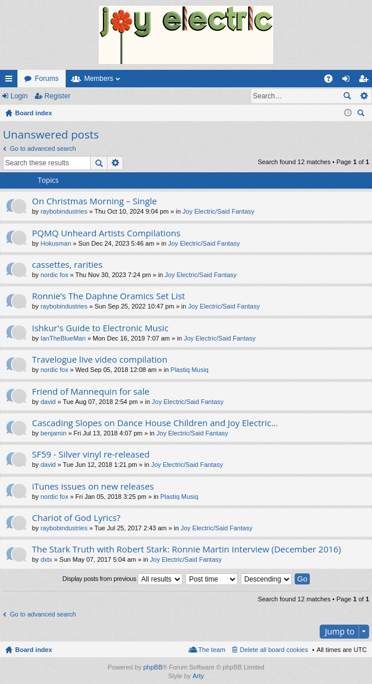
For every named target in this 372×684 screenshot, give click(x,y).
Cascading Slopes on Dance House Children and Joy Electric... (155, 422)
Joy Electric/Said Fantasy (219, 211)
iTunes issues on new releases (93, 486)
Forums (47, 79)
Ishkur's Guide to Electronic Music (100, 328)
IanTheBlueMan (63, 338)
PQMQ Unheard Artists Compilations (106, 233)
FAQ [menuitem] (332, 81)
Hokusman (56, 243)
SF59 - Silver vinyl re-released (90, 454)
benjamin (54, 433)
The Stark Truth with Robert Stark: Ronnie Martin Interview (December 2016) (186, 549)
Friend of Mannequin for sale (90, 391)
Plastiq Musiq (189, 369)
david (48, 401)
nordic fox (55, 274)
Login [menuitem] (348, 81)
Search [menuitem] (362, 114)
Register (57, 96)
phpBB (152, 667)
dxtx (46, 559)
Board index (33, 649)
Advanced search (363, 96)
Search (347, 96)
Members (98, 79)
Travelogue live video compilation (99, 359)
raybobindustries (64, 211)
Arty (198, 675)
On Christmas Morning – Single (94, 201)
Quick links (11, 81)
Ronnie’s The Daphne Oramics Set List (108, 296)
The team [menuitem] (211, 649)
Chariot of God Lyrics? (76, 517)
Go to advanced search (43, 148)
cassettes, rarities (67, 264)
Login (18, 96)
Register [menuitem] (366, 81)
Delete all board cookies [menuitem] (274, 649)
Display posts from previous (122, 579)
